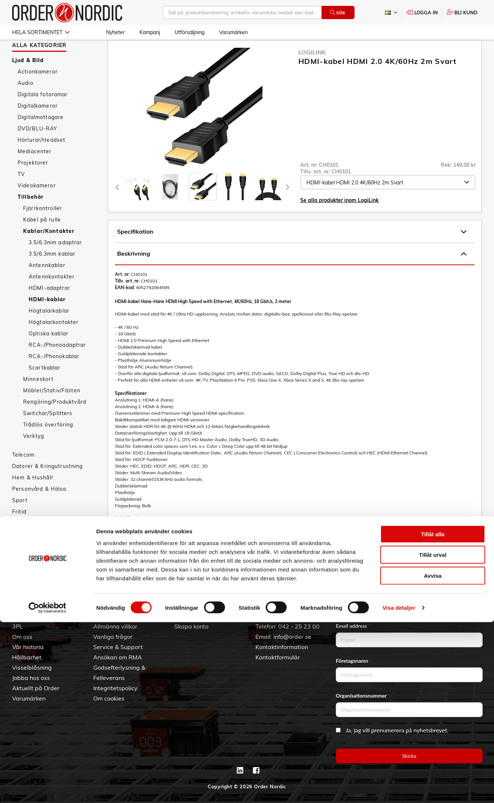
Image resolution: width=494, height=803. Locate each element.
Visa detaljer (398, 788)
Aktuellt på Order (35, 688)
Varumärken (233, 32)
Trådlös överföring (48, 446)
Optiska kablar (48, 355)
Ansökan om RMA (117, 657)
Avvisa (433, 756)
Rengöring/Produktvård (54, 423)
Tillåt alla (432, 715)
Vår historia (28, 647)
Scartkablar (45, 389)
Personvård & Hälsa (39, 510)
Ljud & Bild (28, 81)
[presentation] (203, 208)
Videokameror (37, 207)
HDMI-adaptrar (49, 309)
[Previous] (117, 208)
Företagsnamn (354, 661)
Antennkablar (47, 286)
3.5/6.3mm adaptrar (55, 263)
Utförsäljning (189, 32)
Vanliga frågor (112, 636)
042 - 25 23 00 (299, 626)
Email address (353, 626)
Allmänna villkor (115, 626)
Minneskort (38, 400)
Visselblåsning (32, 667)
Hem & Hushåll (32, 499)
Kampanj (149, 32)
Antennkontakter (52, 298)
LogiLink (312, 73)
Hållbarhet (26, 657)
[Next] (287, 208)
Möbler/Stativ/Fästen (51, 411)
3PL (17, 626)
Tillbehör (31, 218)
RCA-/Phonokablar (54, 377)
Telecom (23, 476)
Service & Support (118, 647)
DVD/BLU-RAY (38, 150)
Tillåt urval (433, 735)
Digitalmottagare (40, 138)
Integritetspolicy (115, 688)
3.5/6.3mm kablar (52, 275)
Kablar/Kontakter (49, 252)
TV (21, 195)
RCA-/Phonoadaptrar (57, 366)
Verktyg (33, 457)
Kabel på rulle (42, 241)
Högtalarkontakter (54, 343)
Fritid (19, 533)
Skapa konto (191, 626)
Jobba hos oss (31, 677)
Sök (338, 12)
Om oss (22, 636)
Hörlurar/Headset (41, 161)
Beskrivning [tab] (291, 275)
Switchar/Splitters (48, 434)
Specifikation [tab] (291, 253)
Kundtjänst (114, 614)
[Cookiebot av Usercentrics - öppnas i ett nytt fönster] (47, 788)
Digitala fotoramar (43, 115)
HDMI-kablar (47, 320)
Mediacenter (35, 172)
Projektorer (33, 184)
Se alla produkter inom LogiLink (339, 221)
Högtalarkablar (49, 332)
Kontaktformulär (277, 657)
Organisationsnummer (363, 695)
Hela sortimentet (41, 32)
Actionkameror (38, 93)
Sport (20, 521)
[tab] (137, 208)
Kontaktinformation (281, 647)
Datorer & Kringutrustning (47, 487)
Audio (25, 104)
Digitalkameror (38, 127)
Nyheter (115, 32)
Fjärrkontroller (42, 229)
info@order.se (292, 636)
